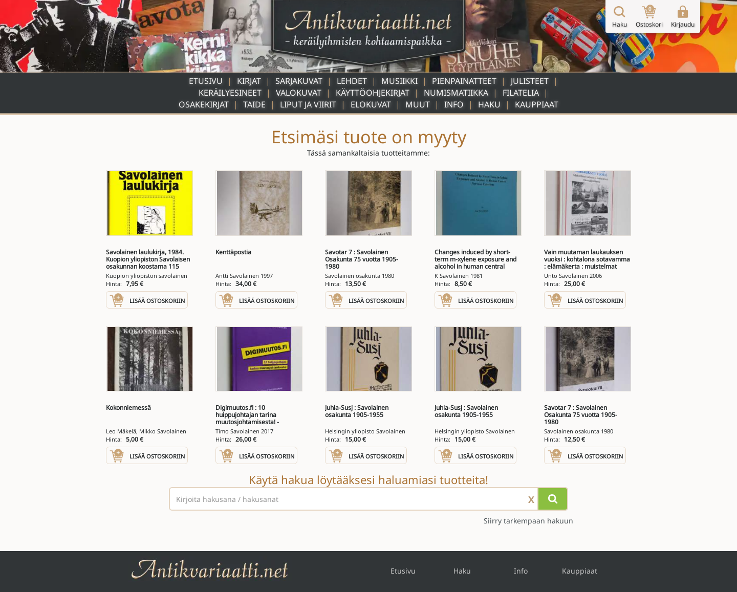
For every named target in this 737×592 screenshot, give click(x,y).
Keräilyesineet (230, 92)
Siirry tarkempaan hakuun (528, 520)
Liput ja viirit (308, 104)
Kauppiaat (536, 104)
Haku (489, 104)
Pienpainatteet (464, 80)
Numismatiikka (456, 92)
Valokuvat (298, 92)
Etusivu (206, 80)
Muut (417, 104)
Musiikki (399, 80)
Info (454, 104)
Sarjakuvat (298, 80)
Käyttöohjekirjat (372, 92)
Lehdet (352, 80)
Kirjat (249, 80)
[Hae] (552, 499)
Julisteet (530, 80)
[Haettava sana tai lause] (368, 499)
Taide (254, 104)
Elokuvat (371, 104)
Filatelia (521, 92)
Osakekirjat (204, 104)
